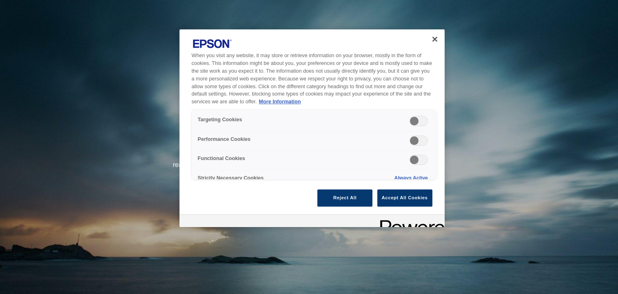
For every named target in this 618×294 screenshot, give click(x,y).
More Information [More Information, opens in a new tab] (280, 102)
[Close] (435, 39)
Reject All (345, 197)
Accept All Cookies (405, 197)
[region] (312, 128)
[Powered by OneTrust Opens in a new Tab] (410, 222)
